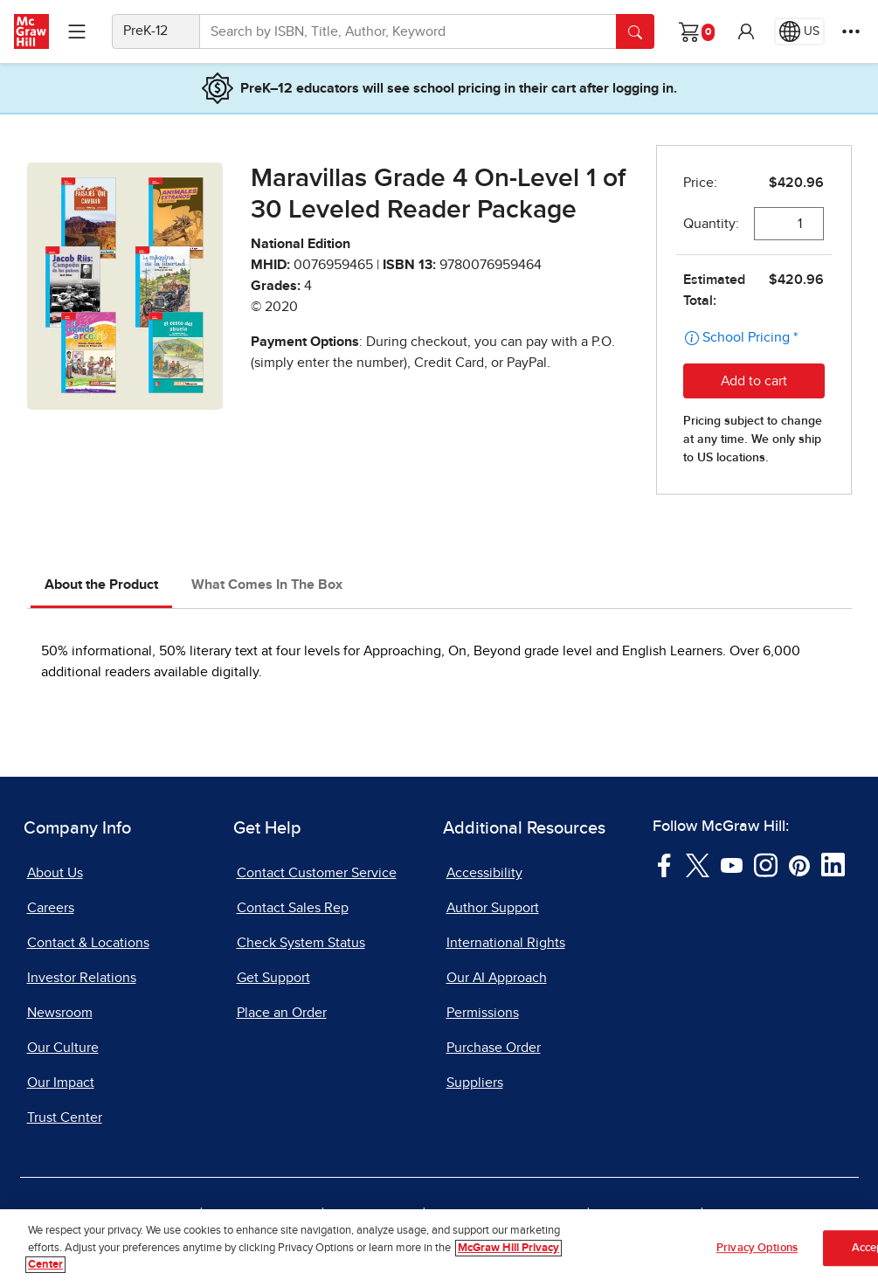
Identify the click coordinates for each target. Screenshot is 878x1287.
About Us (55, 873)
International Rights (505, 943)
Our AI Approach (496, 978)
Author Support (492, 908)
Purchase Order (493, 1048)
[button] (746, 31)
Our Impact (60, 1083)
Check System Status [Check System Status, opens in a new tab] (301, 943)
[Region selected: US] (799, 31)
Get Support (273, 978)
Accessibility (484, 873)
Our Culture (63, 1048)
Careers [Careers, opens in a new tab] (50, 908)
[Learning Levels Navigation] (77, 31)
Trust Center (64, 1117)
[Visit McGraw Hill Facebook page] (664, 864)
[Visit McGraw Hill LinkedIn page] (833, 864)
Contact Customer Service (317, 873)
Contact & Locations (88, 943)
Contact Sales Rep (293, 908)
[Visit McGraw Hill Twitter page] (697, 864)
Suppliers (474, 1083)
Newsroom (60, 1013)
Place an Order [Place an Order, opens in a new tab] (282, 1013)
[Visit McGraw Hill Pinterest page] (799, 864)
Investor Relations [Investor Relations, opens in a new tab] (81, 978)
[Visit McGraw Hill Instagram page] (766, 864)
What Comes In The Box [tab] (266, 585)
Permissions (482, 1013)
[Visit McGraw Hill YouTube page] (731, 864)
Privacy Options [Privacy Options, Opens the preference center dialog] (757, 1249)
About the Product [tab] (101, 585)
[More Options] (851, 31)
